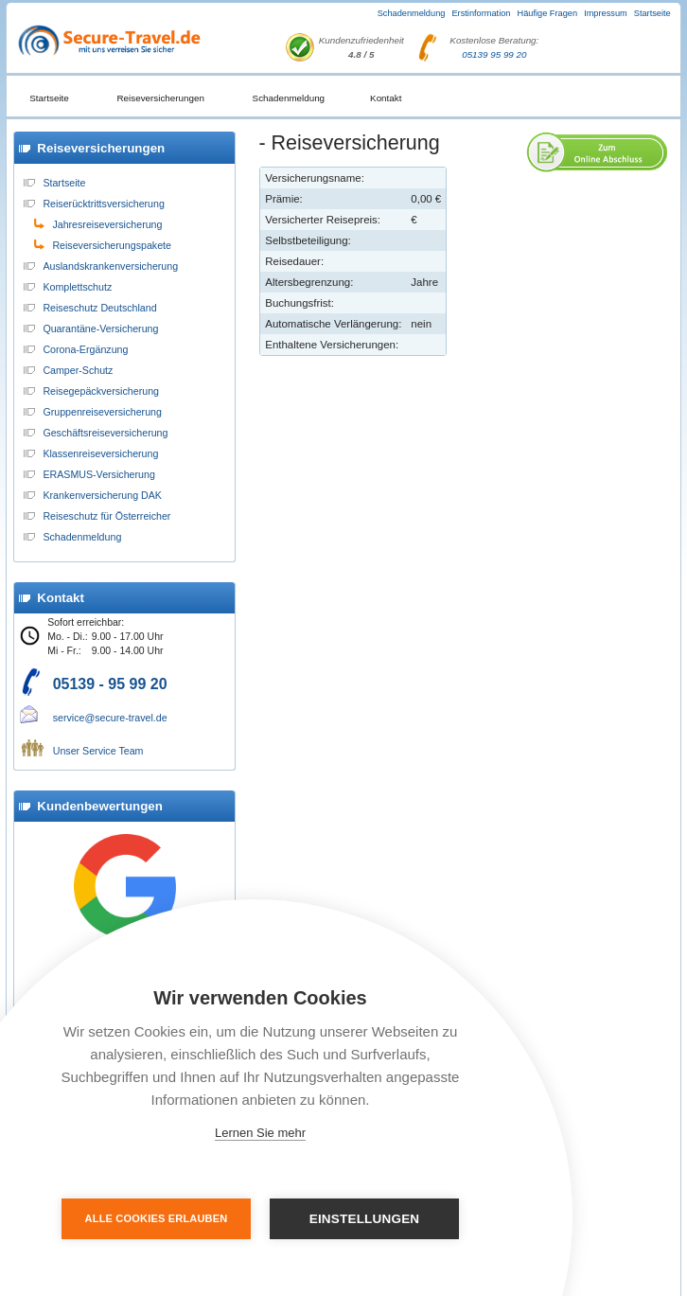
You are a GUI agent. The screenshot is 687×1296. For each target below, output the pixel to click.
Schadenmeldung (412, 13)
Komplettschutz (77, 287)
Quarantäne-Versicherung (100, 328)
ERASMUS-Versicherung (98, 474)
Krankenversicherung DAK (102, 495)
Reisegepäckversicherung (101, 391)
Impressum (605, 13)
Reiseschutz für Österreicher (106, 516)
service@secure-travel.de (110, 717)
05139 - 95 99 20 (110, 684)
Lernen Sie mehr (260, 1133)
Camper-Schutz (78, 370)
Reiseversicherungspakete (111, 245)
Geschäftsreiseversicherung (105, 432)
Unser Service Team (98, 750)
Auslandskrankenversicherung (110, 266)
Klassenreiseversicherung (100, 453)
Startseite (652, 13)
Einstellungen (364, 1219)
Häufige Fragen (548, 13)
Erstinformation (480, 13)
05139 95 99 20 (494, 54)
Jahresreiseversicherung (107, 224)
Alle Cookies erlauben (156, 1218)
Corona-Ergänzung (85, 349)
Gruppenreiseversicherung (102, 411)
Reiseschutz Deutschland (99, 307)
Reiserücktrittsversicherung (104, 203)
